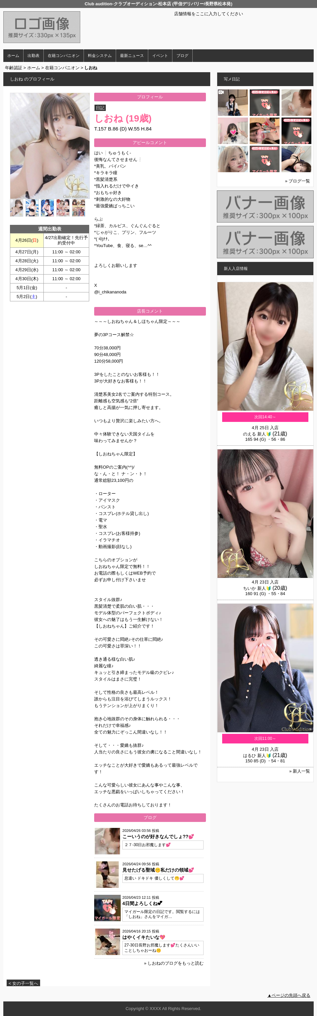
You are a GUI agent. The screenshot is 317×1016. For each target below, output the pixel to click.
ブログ (182, 55)
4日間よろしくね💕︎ (142, 903)
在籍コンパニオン (64, 55)
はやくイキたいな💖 (143, 937)
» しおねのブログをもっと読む (174, 963)
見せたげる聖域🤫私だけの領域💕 (158, 870)
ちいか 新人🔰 (257, 588)
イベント (160, 55)
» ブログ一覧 (297, 180)
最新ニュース (132, 55)
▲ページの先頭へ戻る (288, 995)
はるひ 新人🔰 (257, 755)
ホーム (13, 55)
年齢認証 (13, 67)
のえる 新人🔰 (257, 434)
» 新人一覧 (299, 771)
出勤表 (33, 55)
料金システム (100, 55)
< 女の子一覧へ (23, 983)
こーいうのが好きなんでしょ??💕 (158, 836)
